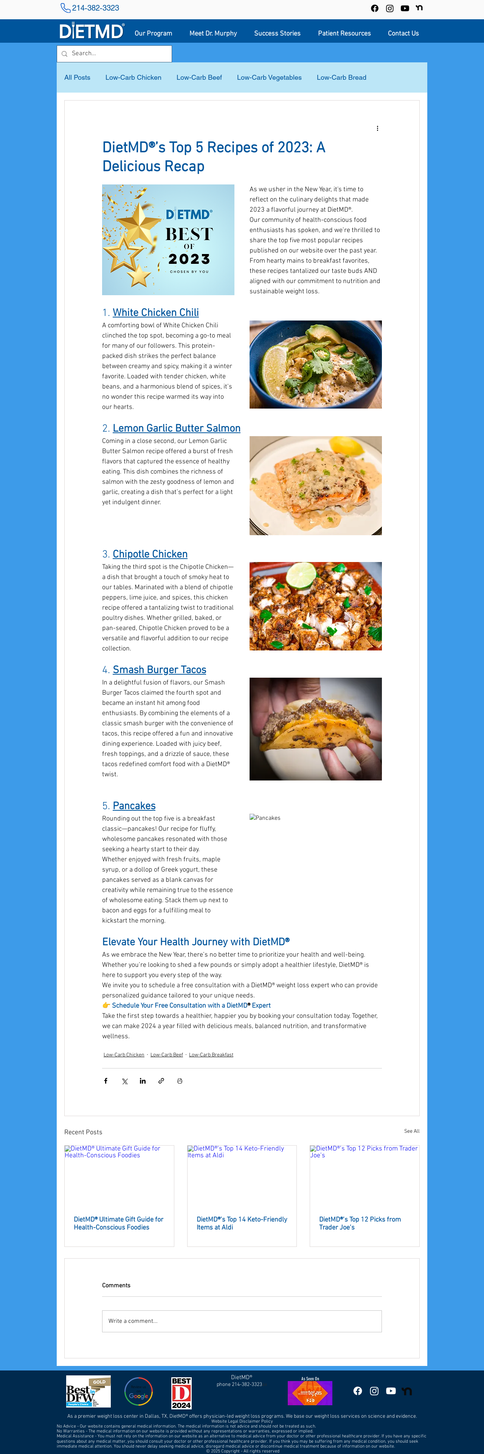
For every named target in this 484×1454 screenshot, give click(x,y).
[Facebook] (375, 8)
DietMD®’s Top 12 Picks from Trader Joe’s (360, 1224)
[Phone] (65, 8)
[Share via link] (161, 1080)
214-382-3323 (95, 7)
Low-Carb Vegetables (269, 77)
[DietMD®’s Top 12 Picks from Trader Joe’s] (364, 1176)
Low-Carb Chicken (133, 77)
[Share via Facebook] (105, 1080)
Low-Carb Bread (341, 77)
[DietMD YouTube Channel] (405, 8)
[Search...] (114, 54)
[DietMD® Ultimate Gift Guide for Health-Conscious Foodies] (119, 1176)
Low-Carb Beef (199, 77)
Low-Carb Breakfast (211, 1055)
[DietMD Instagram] (374, 1391)
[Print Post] (179, 1080)
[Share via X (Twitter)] (124, 1080)
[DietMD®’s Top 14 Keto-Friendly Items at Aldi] (242, 1176)
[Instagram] (390, 8)
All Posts (77, 77)
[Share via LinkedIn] (142, 1080)
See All (412, 1131)
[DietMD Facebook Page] (357, 1391)
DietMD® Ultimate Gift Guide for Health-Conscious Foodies (118, 1224)
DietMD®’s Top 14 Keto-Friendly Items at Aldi (242, 1224)
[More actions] (377, 127)
